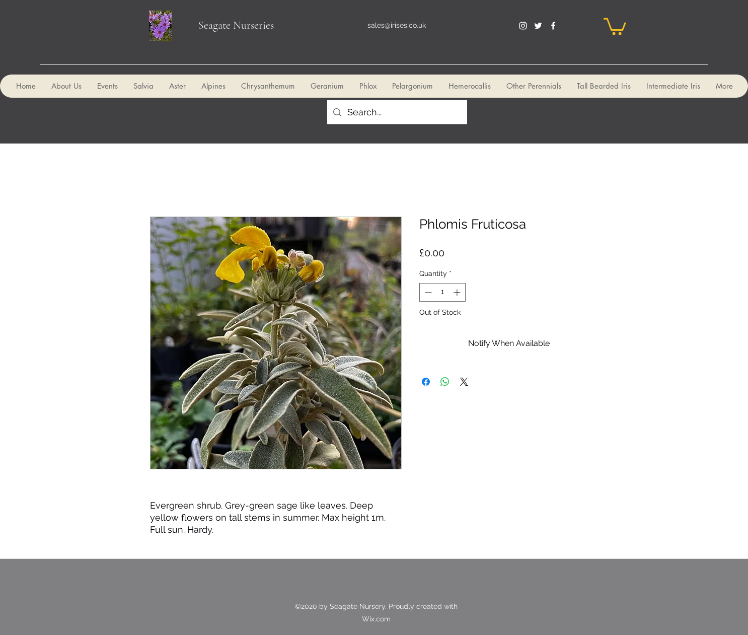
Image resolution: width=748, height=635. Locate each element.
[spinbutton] (442, 292)
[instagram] (523, 26)
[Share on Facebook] (426, 382)
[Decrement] (427, 292)
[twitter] (538, 26)
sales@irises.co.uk (396, 25)
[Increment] (458, 292)
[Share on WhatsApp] (445, 382)
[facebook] (553, 26)
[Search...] (396, 112)
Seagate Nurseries (236, 25)
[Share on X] (464, 382)
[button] (615, 25)
